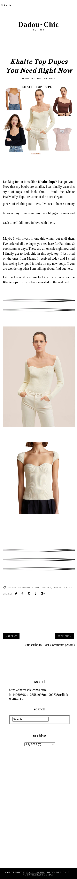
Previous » (64, 636)
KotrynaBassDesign (38, 874)
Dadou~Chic (38, 25)
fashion (24, 587)
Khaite (46, 587)
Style (68, 587)
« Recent (11, 636)
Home (36, 587)
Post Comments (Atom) (59, 645)
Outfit (57, 587)
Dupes (12, 587)
